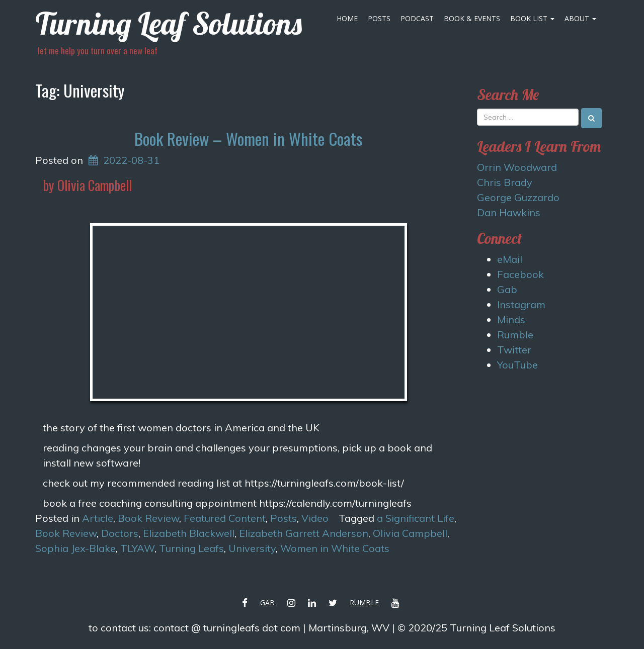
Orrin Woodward (517, 167)
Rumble (515, 334)
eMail (509, 259)
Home (347, 18)
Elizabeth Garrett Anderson (303, 533)
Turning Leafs (191, 548)
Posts (379, 18)
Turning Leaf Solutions (168, 23)
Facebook (520, 274)
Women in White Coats (334, 548)
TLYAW (137, 548)
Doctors (119, 533)
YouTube (517, 364)
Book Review (148, 518)
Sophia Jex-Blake (75, 548)
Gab (507, 289)
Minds (511, 319)
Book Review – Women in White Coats (248, 138)
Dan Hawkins (508, 212)
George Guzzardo (518, 197)
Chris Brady (504, 182)
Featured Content (225, 518)
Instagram (521, 304)
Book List (532, 18)
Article (97, 518)
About (580, 18)
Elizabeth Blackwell (188, 533)
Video (315, 518)
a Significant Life (415, 518)
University (252, 548)
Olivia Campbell (410, 533)
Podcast (417, 18)
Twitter (514, 349)
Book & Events (472, 18)
